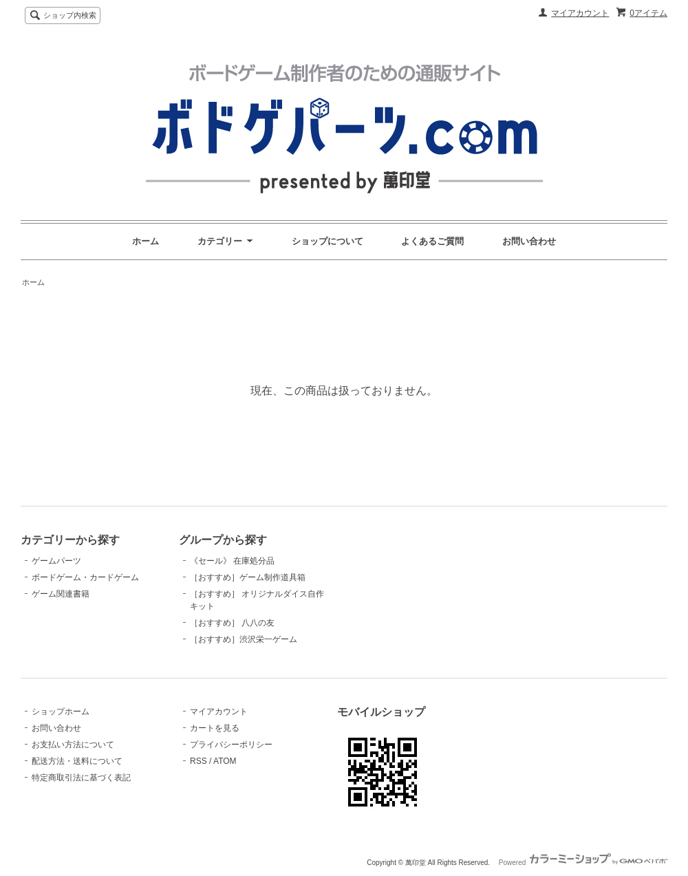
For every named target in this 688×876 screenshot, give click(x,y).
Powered (583, 862)
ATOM (225, 761)
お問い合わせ (529, 241)
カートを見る (214, 728)
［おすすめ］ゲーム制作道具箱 (247, 577)
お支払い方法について (73, 744)
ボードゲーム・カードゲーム (85, 577)
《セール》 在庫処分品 (232, 561)
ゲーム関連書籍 (60, 594)
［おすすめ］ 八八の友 (232, 623)
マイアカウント (580, 13)
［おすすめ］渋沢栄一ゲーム (243, 639)
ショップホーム (60, 711)
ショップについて (327, 241)
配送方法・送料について (77, 761)
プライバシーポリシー (231, 744)
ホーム (145, 241)
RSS (198, 761)
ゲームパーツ (56, 561)
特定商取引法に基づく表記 (81, 777)
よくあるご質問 (432, 241)
